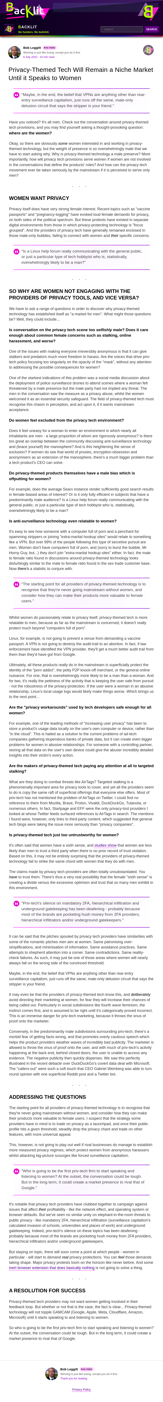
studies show (105, 845)
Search (151, 29)
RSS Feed (49, 48)
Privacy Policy (81, 1389)
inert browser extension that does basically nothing (51, 1268)
